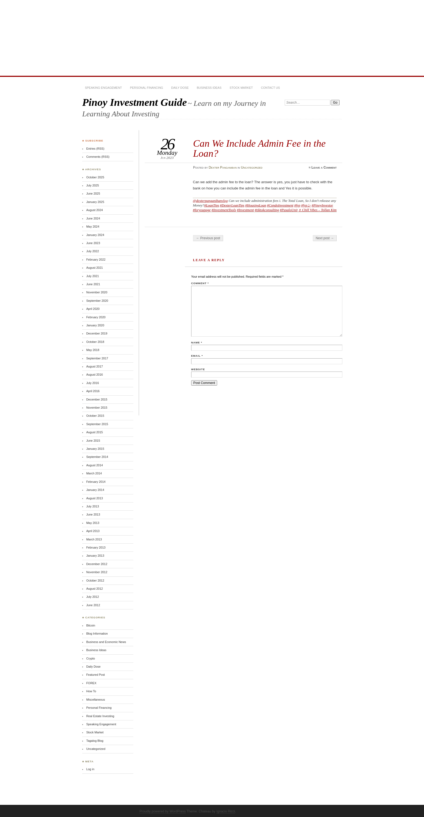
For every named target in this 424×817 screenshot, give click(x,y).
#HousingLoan (255, 205)
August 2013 (94, 498)
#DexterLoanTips (232, 205)
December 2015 (96, 399)
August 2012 (94, 588)
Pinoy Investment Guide (134, 102)
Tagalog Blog (94, 740)
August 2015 (94, 432)
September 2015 (97, 424)
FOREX (91, 683)
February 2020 (95, 317)
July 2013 (92, 506)
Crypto (90, 658)
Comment (200, 283)
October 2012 (95, 580)
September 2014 (97, 456)
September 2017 (97, 358)
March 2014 (94, 473)
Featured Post (95, 674)
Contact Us (270, 87)
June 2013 (93, 514)
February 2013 (95, 547)
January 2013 (95, 555)
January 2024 (95, 235)
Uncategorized (252, 167)
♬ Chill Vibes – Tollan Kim (318, 210)
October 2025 (95, 177)
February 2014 (95, 481)
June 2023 (93, 243)
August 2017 (94, 366)
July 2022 (92, 251)
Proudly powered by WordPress (163, 811)
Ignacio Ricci (225, 811)
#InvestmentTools (223, 210)
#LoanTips (211, 205)
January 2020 (95, 325)
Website (198, 369)
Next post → (325, 238)
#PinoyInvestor (322, 205)
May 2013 (92, 522)
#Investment (245, 210)
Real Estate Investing (100, 716)
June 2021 (93, 284)
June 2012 (93, 605)
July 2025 (92, 185)
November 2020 (96, 292)
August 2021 (94, 267)
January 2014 (95, 489)
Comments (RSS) (98, 156)
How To (91, 691)
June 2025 (93, 193)
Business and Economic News (106, 642)
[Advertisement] (212, 38)
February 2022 (95, 259)
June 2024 (93, 218)
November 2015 (96, 407)
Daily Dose (180, 87)
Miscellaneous (95, 699)
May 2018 (92, 350)
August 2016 (94, 374)
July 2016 (92, 383)
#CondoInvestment (280, 205)
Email (197, 355)
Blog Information (97, 633)
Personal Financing (146, 87)
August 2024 (94, 210)
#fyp (297, 205)
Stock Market (241, 87)
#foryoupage (202, 210)
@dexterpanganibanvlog (210, 201)
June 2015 (93, 440)
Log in (90, 769)
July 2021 (92, 276)
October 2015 (95, 415)
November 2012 (96, 572)
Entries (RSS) (95, 148)
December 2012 (96, 564)
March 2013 (94, 539)
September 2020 (97, 300)
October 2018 (95, 341)
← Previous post (208, 238)
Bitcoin (90, 625)
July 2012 (92, 596)
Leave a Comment (324, 167)
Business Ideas (209, 87)
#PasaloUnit (289, 210)
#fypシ (306, 205)
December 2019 (96, 333)
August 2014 (94, 465)
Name (196, 342)
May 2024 (92, 226)
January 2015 (95, 448)
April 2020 (93, 308)
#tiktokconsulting (267, 210)
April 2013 (93, 531)
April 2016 (93, 391)
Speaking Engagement (103, 87)
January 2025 (95, 202)
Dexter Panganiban (223, 167)
